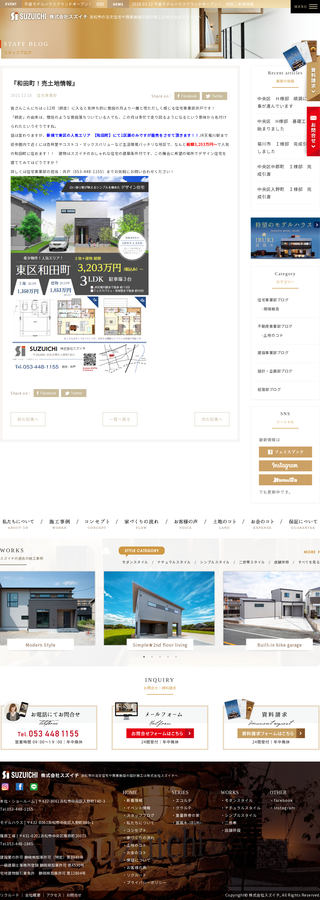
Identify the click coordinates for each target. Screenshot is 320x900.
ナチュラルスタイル (174, 562)
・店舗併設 (231, 830)
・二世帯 (229, 822)
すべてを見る (309, 562)
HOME (130, 792)
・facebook (281, 800)
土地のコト (273, 335)
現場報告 (271, 308)
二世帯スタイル (252, 562)
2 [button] (152, 656)
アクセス (54, 895)
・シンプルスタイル (239, 815)
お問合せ (74, 895)
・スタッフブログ (139, 815)
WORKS (230, 792)
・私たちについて (139, 822)
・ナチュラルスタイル (241, 807)
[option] (160, 611)
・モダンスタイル (237, 800)
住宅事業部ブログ (273, 299)
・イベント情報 (137, 807)
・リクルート (135, 875)
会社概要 (33, 895)
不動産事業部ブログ (275, 326)
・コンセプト (135, 830)
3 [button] (160, 656)
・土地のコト (135, 845)
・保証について (137, 860)
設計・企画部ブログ (275, 371)
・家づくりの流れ (139, 837)
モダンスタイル (135, 562)
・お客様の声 (135, 867)
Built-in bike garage (281, 645)
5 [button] (176, 656)
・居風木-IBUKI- (187, 822)
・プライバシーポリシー (145, 882)
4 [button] (168, 656)
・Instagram (282, 807)
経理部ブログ (269, 389)
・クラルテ (182, 807)
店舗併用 (281, 562)
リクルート (9, 895)
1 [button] (144, 656)
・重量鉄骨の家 (186, 815)
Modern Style (40, 645)
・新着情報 (133, 800)
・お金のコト (135, 852)
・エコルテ (182, 800)
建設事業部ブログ (273, 352)
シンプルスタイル (215, 562)
